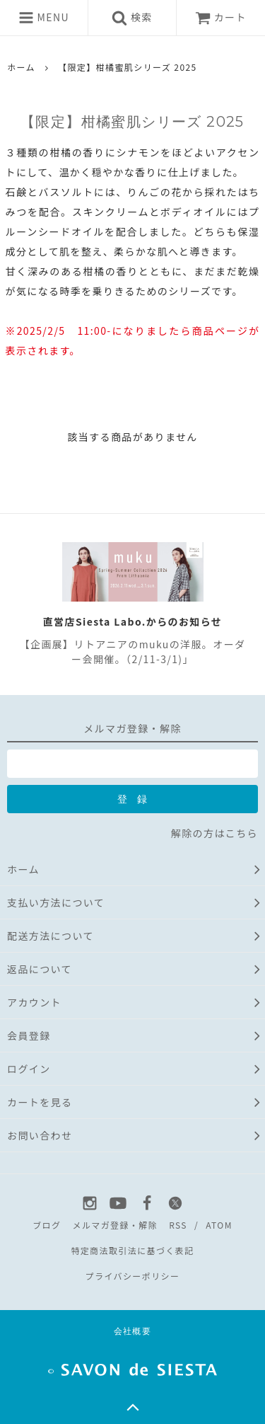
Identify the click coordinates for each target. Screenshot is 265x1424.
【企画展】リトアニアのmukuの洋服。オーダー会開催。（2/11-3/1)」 (133, 651)
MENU (43, 17)
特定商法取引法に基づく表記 (132, 1250)
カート (221, 17)
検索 (132, 17)
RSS (178, 1225)
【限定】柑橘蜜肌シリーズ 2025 (127, 67)
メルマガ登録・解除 (115, 1225)
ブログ (47, 1225)
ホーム (21, 67)
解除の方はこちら (214, 833)
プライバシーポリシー (133, 1276)
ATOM (219, 1225)
